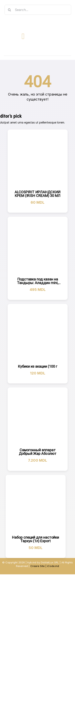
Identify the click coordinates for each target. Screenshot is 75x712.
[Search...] (38, 10)
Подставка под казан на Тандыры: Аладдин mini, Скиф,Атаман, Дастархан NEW (37, 284)
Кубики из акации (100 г (37, 366)
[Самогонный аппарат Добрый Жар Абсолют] (38, 417)
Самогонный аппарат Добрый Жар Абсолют (37, 452)
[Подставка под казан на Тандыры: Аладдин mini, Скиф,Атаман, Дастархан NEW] (38, 247)
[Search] (10, 10)
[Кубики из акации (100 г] (38, 334)
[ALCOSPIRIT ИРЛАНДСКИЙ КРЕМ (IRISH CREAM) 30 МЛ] (38, 159)
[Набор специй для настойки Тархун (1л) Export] (36, 505)
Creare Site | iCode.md (44, 566)
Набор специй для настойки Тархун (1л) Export (35, 539)
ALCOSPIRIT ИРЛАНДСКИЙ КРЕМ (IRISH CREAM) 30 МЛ (37, 194)
